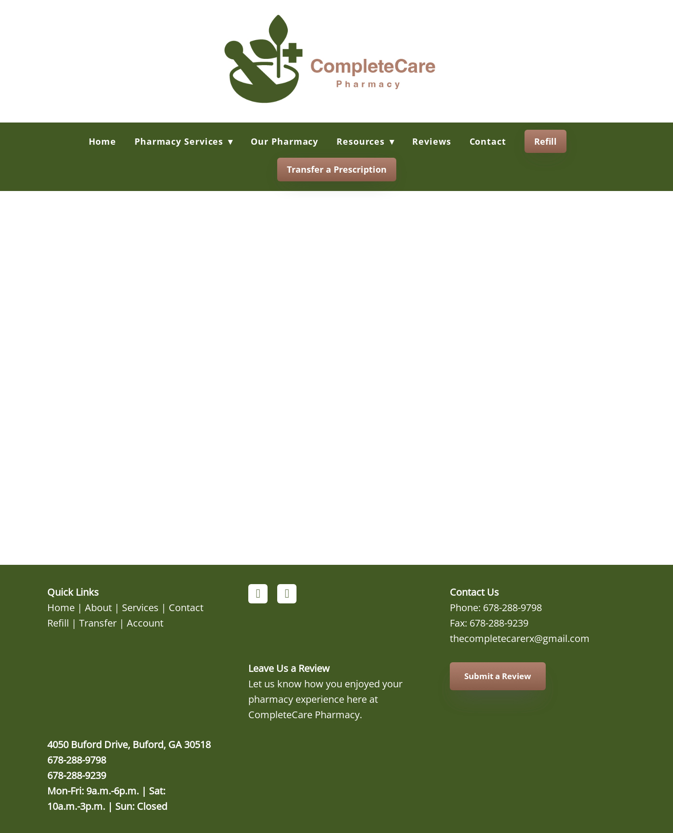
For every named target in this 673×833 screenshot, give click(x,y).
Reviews (431, 141)
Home (103, 141)
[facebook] (258, 593)
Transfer (98, 622)
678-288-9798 (512, 607)
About (98, 607)
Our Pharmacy (284, 141)
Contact (488, 141)
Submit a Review (497, 676)
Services (140, 607)
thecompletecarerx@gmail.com (520, 638)
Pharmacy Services (184, 141)
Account (145, 622)
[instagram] (286, 593)
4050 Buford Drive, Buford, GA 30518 (129, 744)
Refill (545, 141)
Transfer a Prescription (337, 169)
